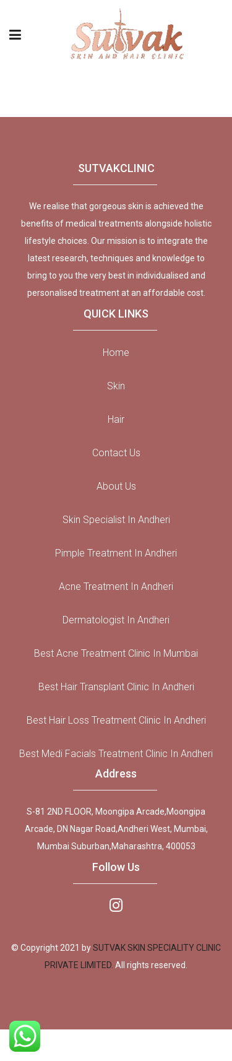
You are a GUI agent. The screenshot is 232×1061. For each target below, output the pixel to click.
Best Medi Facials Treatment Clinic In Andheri (116, 754)
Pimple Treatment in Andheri (116, 553)
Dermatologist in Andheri (116, 620)
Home (116, 352)
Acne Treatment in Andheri (116, 586)
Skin (116, 386)
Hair (116, 419)
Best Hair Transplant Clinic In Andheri (116, 687)
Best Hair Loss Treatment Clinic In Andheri (116, 720)
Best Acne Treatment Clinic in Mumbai (116, 653)
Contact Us (116, 453)
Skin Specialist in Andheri (116, 520)
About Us (116, 486)
